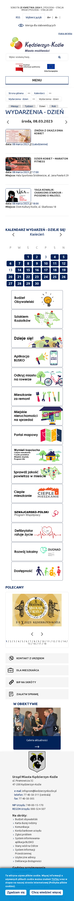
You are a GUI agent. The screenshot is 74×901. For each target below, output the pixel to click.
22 (28, 277)
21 (19, 277)
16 (37, 270)
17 (46, 270)
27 (10, 283)
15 (28, 270)
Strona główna (16, 93)
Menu (37, 80)
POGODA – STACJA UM (40, 10)
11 (55, 263)
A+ (49, 17)
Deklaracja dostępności (28, 861)
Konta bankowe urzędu (28, 830)
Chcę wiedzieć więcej (46, 892)
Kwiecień (37, 234)
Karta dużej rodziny (26, 823)
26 (63, 277)
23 (37, 277)
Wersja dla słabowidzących (40, 25)
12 (63, 263)
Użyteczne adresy (25, 857)
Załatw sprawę (27, 694)
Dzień (42, 106)
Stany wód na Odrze (26, 845)
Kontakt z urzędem (30, 658)
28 (19, 283)
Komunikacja (22, 826)
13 (59, 641)
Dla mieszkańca (27, 670)
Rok (54, 106)
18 (55, 270)
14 (19, 270)
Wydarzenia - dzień (18, 99)
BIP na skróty (26, 682)
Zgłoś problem (23, 834)
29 (28, 283)
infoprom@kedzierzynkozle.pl (39, 791)
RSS (18, 17)
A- (56, 17)
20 (10, 277)
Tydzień (29, 106)
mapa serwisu (65, 33)
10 (46, 263)
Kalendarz (39, 93)
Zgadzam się (16, 892)
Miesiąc (14, 106)
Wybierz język (34, 17)
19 (63, 270)
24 (46, 277)
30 (37, 283)
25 (55, 277)
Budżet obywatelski (26, 819)
